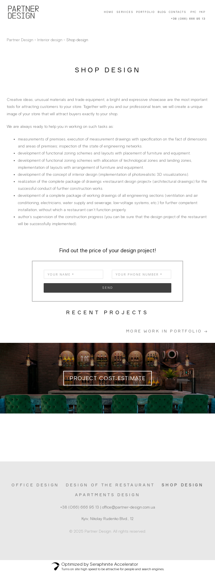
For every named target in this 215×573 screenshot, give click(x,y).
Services (124, 12)
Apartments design (107, 494)
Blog (162, 12)
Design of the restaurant (110, 484)
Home (109, 12)
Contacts (177, 12)
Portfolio (145, 12)
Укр (202, 12)
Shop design (182, 484)
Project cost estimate (107, 378)
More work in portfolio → (167, 331)
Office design (35, 484)
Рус (193, 12)
